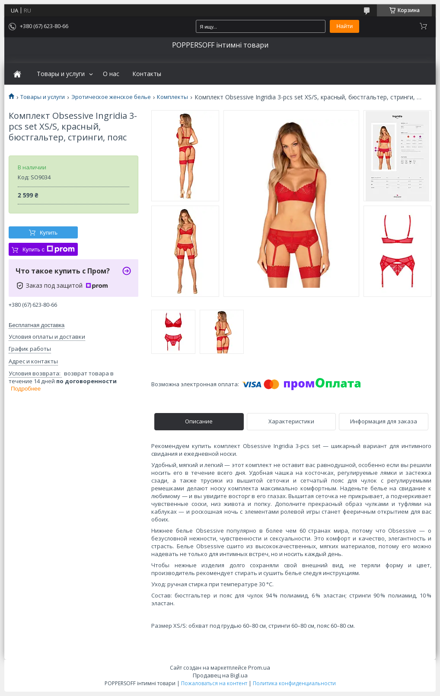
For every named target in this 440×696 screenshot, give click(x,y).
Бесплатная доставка (36, 325)
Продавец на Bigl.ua (220, 675)
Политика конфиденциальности (294, 683)
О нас (111, 74)
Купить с (48, 249)
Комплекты (172, 97)
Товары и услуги (61, 74)
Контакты (146, 74)
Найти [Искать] (344, 26)
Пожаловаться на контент (214, 683)
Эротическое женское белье (111, 97)
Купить (48, 232)
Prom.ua (259, 667)
